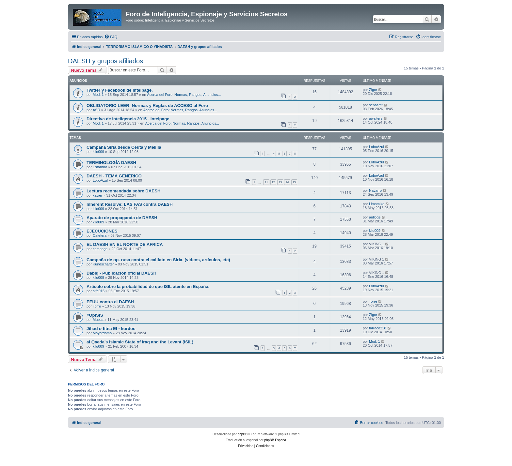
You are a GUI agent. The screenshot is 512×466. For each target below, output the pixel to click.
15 (294, 182)
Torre (97, 306)
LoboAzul (376, 147)
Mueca (98, 320)
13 (280, 182)
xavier (97, 195)
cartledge (100, 249)
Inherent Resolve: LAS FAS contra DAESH (130, 204)
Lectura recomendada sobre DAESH (123, 190)
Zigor (373, 90)
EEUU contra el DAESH (110, 301)
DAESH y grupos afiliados (105, 61)
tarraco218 (377, 328)
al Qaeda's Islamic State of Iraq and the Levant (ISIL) (140, 341)
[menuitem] (110, 37)
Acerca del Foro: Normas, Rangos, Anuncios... (184, 95)
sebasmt (376, 105)
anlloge (374, 217)
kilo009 (98, 152)
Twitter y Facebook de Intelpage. (120, 90)
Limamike (376, 204)
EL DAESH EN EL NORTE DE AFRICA (125, 244)
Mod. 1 (98, 95)
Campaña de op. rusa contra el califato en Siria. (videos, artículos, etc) (158, 259)
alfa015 (98, 291)
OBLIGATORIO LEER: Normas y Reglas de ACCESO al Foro (147, 105)
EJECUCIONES (102, 231)
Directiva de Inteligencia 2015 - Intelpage (128, 118)
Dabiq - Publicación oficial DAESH (121, 273)
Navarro (375, 190)
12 (273, 182)
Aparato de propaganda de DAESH (122, 217)
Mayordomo (102, 333)
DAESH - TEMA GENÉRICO (114, 175)
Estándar (100, 167)
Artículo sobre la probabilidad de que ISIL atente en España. (148, 286)
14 (287, 182)
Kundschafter (103, 264)
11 (266, 182)
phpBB (243, 434)
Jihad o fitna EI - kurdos (111, 328)
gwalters (375, 118)
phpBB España (275, 440)
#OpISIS (95, 315)
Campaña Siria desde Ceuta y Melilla (124, 147)
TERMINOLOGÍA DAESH (111, 162)
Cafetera (99, 235)
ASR (96, 110)
